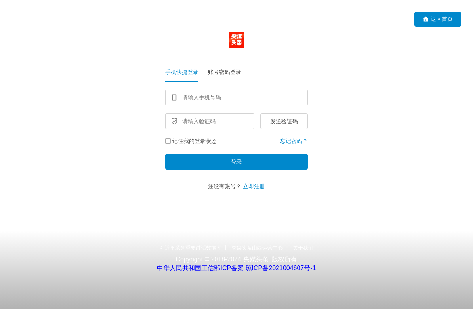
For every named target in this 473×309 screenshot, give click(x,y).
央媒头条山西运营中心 (257, 248)
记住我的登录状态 (191, 141)
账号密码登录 (224, 72)
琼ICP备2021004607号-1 (281, 268)
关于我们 (303, 248)
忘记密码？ (294, 141)
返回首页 (438, 19)
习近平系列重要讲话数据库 (190, 248)
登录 (236, 161)
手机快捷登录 (181, 72)
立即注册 (254, 186)
